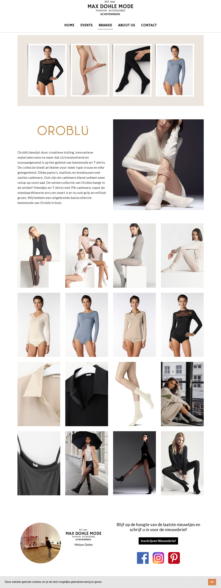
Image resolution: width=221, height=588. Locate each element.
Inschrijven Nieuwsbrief (158, 541)
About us (126, 25)
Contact (149, 25)
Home (69, 25)
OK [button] (212, 582)
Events (86, 25)
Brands (105, 25)
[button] (103, 582)
